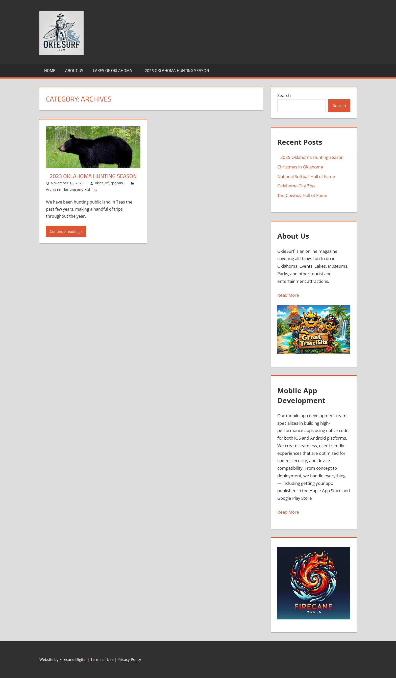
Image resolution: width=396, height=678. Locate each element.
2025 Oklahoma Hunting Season (175, 70)
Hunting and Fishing (79, 189)
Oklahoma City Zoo (296, 186)
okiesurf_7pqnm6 (109, 183)
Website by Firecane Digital (62, 659)
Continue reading (65, 231)
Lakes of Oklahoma (112, 70)
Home (49, 70)
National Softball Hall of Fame (306, 176)
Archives (53, 189)
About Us (74, 70)
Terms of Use (101, 659)
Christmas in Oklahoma (300, 167)
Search (284, 95)
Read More (288, 295)
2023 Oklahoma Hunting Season (91, 176)
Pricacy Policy (129, 659)
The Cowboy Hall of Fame (302, 195)
